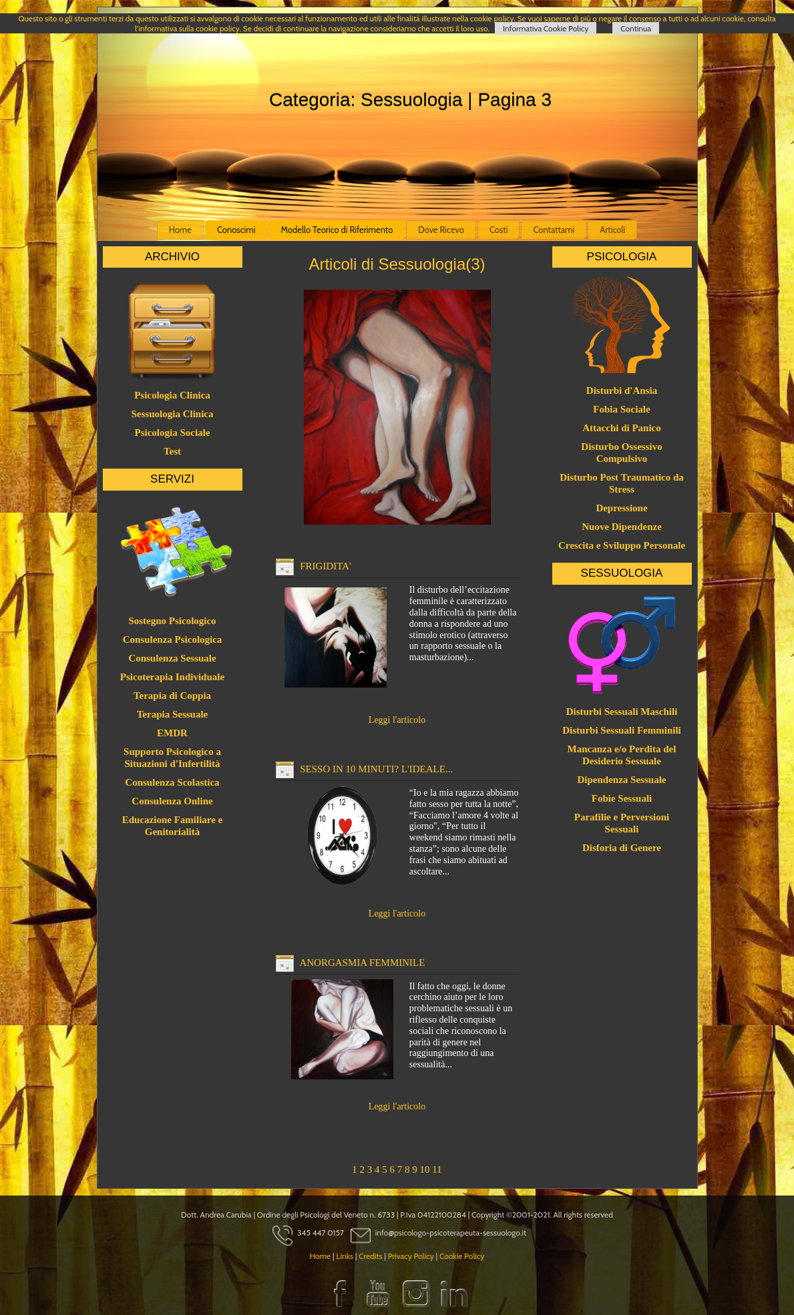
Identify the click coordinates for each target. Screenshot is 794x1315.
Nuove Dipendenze (622, 526)
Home (180, 229)
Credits (370, 1256)
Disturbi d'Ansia (621, 390)
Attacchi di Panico (621, 428)
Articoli (612, 229)
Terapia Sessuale (172, 714)
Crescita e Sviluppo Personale (621, 545)
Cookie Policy (461, 1256)
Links (344, 1256)
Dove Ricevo (441, 229)
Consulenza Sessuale (172, 658)
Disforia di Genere (621, 847)
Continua (635, 28)
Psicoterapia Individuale (172, 677)
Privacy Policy (411, 1256)
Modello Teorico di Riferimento (337, 229)
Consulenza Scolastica (172, 782)
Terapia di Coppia (172, 695)
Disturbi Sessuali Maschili (622, 711)
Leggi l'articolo (397, 720)
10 (425, 1169)
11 (436, 1169)
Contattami (553, 229)
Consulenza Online (172, 801)
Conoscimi (236, 229)
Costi (498, 229)
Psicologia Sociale (172, 432)
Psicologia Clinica (172, 395)
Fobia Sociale (621, 409)
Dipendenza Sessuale (622, 779)
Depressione (621, 508)
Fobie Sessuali (622, 798)
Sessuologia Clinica (173, 414)
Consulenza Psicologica (172, 639)
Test (172, 451)
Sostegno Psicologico (172, 620)
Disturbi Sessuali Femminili (621, 730)
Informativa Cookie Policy (545, 28)
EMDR (172, 733)
